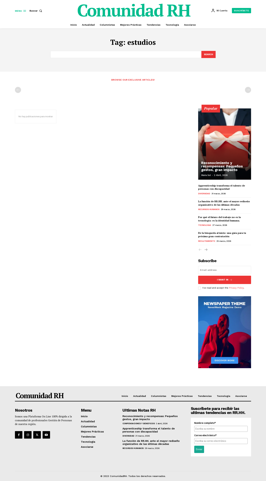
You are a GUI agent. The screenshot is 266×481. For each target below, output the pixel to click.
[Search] (208, 54)
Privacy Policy (236, 288)
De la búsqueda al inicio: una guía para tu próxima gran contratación (222, 234)
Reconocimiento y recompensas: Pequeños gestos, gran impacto (221, 166)
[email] (224, 270)
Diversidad (204, 193)
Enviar (199, 449)
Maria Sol (206, 175)
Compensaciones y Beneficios (138, 423)
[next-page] (206, 250)
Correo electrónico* (205, 435)
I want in (224, 279)
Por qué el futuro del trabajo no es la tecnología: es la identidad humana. (219, 218)
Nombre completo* (205, 423)
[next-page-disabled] (248, 90)
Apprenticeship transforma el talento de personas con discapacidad (221, 187)
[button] (36, 10)
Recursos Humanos (208, 209)
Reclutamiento (206, 241)
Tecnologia (204, 225)
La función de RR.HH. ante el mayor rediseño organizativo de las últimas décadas (224, 203)
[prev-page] (18, 90)
